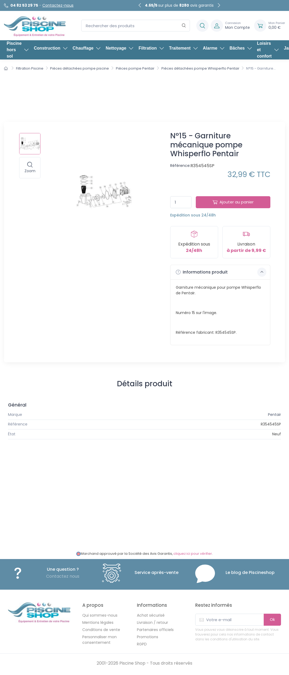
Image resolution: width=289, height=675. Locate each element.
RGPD (142, 644)
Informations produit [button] (221, 272)
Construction (50, 48)
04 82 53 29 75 (24, 5)
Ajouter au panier (233, 202)
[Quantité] (181, 202)
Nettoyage (119, 48)
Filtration (151, 48)
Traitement (183, 48)
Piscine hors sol (18, 49)
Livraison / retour (152, 622)
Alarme (213, 48)
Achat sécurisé (151, 615)
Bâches (241, 48)
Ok (272, 619)
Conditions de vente (101, 629)
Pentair (274, 414)
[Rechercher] (184, 26)
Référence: (180, 165)
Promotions (147, 637)
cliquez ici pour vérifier (192, 553)
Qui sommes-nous (99, 615)
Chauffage (86, 48)
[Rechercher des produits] (135, 26)
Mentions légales (97, 622)
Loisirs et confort (268, 49)
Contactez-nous (58, 5)
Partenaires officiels (155, 629)
